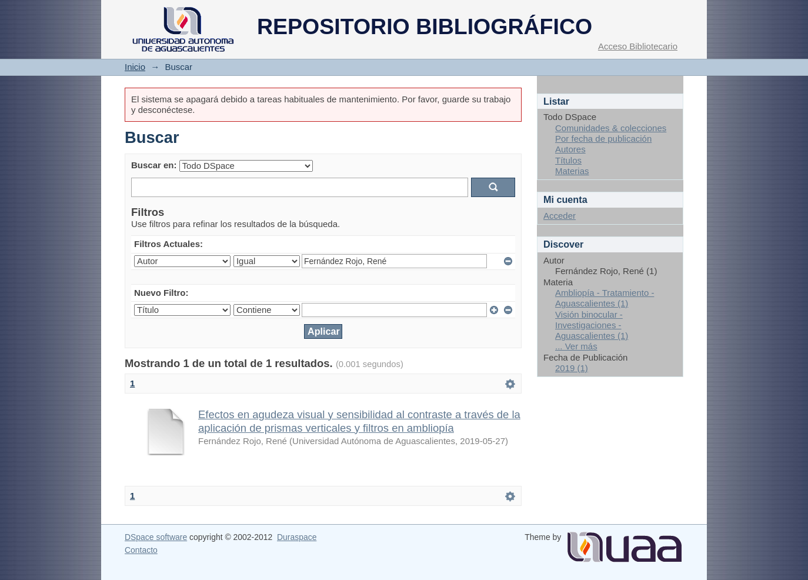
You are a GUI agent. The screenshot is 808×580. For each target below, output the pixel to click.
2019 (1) (571, 368)
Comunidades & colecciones (610, 128)
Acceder (559, 216)
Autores (570, 149)
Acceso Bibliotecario (637, 46)
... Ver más (576, 346)
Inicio (135, 67)
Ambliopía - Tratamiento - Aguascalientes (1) (604, 298)
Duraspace (296, 537)
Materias (572, 171)
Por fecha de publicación (603, 139)
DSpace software (156, 537)
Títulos (568, 160)
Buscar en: (154, 165)
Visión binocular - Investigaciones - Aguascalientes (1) (591, 325)
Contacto (141, 550)
